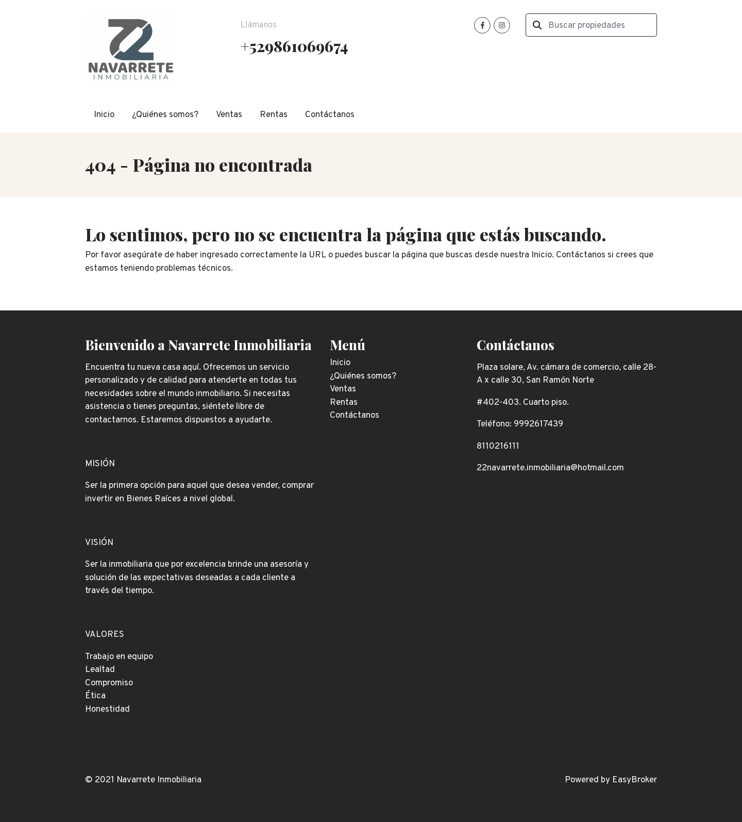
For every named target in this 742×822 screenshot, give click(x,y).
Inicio (104, 115)
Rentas (274, 115)
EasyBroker (634, 780)
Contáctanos (330, 115)
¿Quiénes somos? (165, 115)
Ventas (229, 115)
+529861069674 (294, 46)
